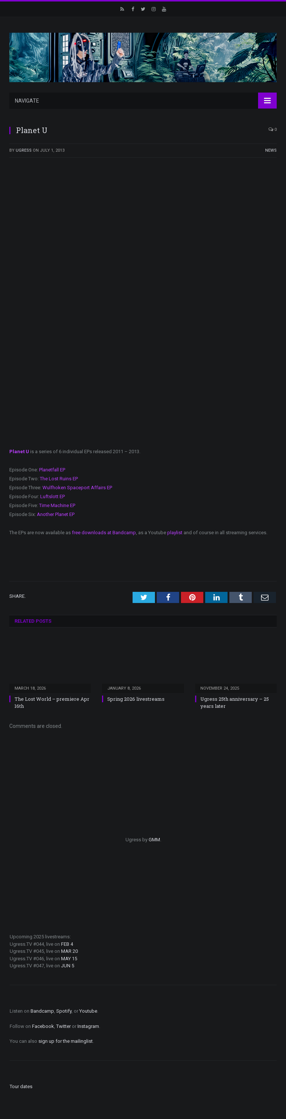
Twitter (63, 1026)
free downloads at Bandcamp (104, 532)
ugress (24, 150)
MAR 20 (69, 951)
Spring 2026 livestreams (136, 699)
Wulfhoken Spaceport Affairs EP (77, 487)
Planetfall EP (52, 470)
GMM (154, 839)
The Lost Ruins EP (59, 478)
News (271, 150)
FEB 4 (67, 944)
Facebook (43, 1026)
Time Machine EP (57, 505)
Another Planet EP (55, 514)
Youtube (88, 1011)
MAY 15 (69, 958)
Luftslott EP (52, 496)
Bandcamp (42, 1011)
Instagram (88, 1026)
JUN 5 (67, 965)
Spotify (64, 1011)
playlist (174, 532)
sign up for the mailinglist (65, 1041)
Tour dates (21, 1086)
